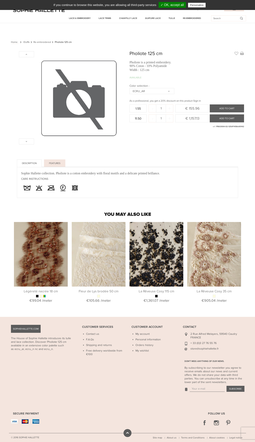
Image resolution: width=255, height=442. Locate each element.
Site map (157, 437)
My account (142, 334)
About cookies (217, 437)
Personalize (197, 5)
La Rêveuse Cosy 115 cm (156, 291)
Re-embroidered (192, 18)
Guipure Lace (153, 18)
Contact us (92, 334)
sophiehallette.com (26, 328)
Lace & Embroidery (80, 18)
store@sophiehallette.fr (204, 348)
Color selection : (139, 85)
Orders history (144, 345)
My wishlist (142, 350)
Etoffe (27, 42)
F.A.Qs (90, 339)
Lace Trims (105, 18)
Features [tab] (54, 163)
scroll (127, 433)
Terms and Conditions (193, 437)
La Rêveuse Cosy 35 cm (214, 291)
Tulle (172, 18)
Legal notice (235, 437)
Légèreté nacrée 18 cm (41, 291)
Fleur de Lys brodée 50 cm (99, 291)
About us (172, 437)
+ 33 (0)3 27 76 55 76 (203, 343)
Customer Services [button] (97, 327)
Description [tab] (29, 163)
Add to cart (226, 108)
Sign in (197, 100)
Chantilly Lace (128, 18)
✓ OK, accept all (172, 5)
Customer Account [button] (147, 327)
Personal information (148, 339)
